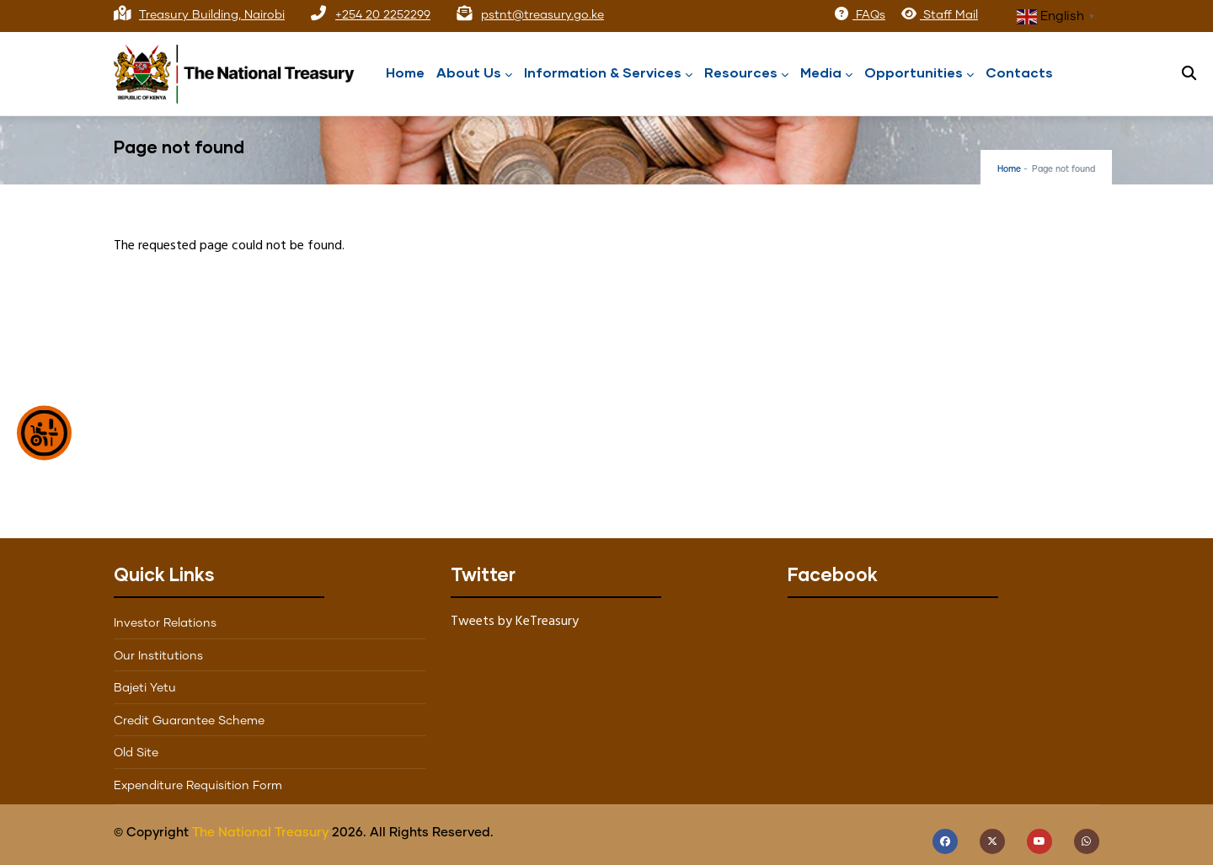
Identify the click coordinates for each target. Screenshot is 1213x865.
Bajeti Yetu (145, 688)
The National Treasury (260, 832)
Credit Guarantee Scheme (189, 721)
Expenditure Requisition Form (198, 786)
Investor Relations (165, 623)
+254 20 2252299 (382, 15)
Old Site (136, 753)
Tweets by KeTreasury (515, 622)
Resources (746, 73)
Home (405, 72)
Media (826, 73)
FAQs (859, 15)
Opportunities (919, 73)
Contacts (1019, 72)
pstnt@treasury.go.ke (542, 15)
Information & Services (608, 73)
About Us (474, 73)
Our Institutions (158, 656)
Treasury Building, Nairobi (212, 15)
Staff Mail (939, 15)
